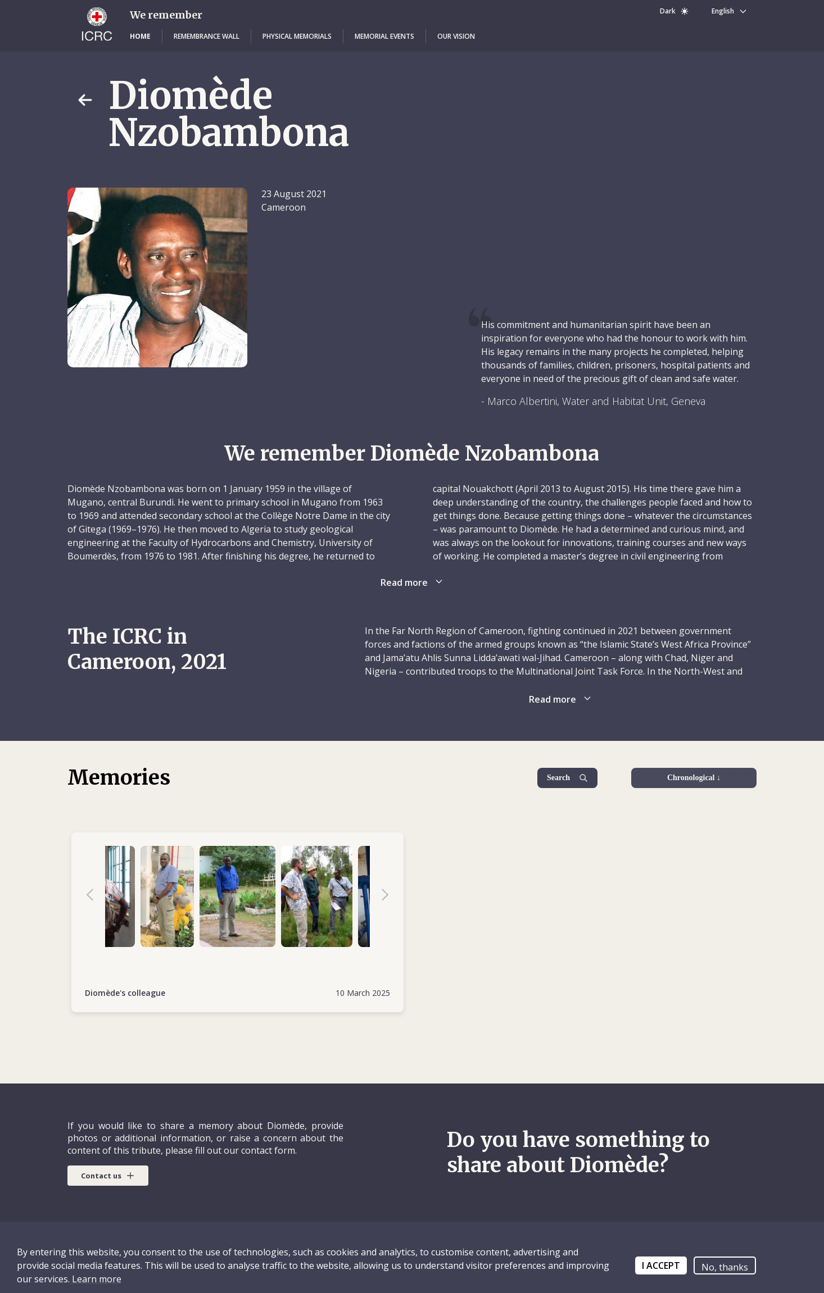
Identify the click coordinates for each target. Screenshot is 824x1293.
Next (379, 896)
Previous (95, 896)
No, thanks (724, 1267)
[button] (140, 36)
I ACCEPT (661, 1265)
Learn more (95, 1279)
